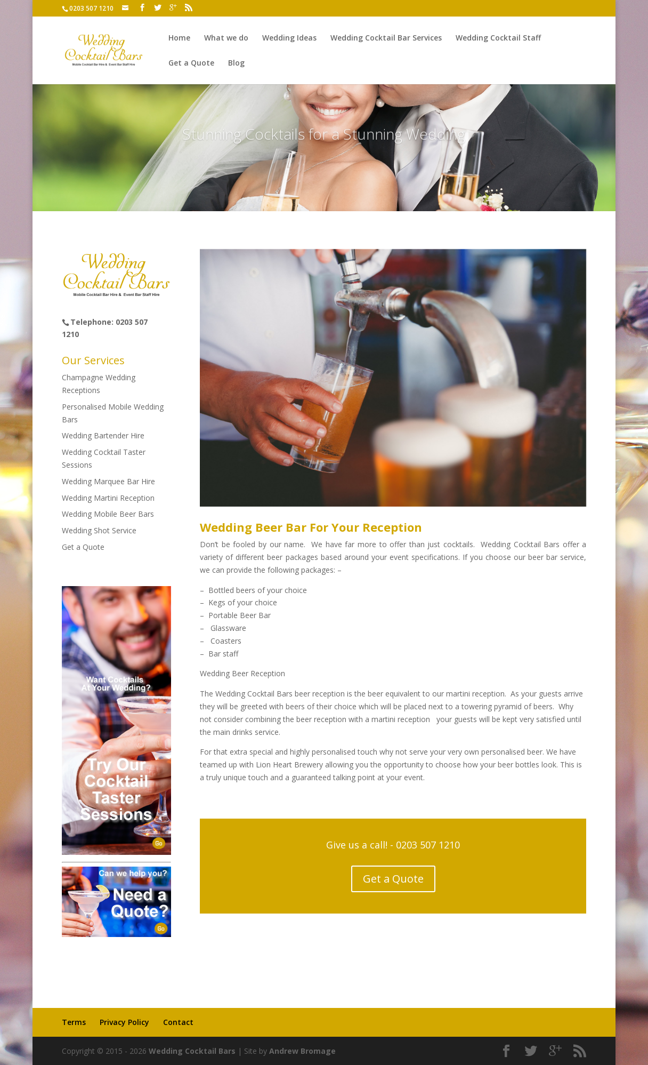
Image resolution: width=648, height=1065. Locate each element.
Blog (236, 63)
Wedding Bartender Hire (103, 435)
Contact (178, 1022)
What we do (226, 38)
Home (179, 38)
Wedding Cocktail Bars (192, 1051)
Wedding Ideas (289, 38)
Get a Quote (191, 63)
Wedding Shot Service (99, 530)
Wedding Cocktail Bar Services (386, 38)
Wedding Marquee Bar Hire (108, 481)
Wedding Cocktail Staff (498, 38)
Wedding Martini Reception (108, 498)
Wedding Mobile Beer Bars (108, 514)
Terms (74, 1022)
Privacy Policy (124, 1022)
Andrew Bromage (302, 1051)
